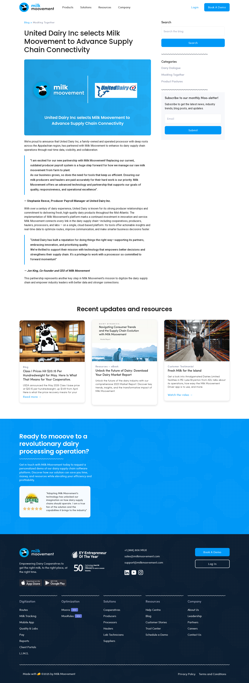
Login (195, 7)
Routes (23, 610)
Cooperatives (111, 610)
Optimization (70, 601)
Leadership (195, 616)
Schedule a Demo (157, 634)
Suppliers (109, 641)
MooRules (67, 616)
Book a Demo (217, 7)
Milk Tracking (27, 616)
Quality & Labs (28, 628)
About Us (193, 610)
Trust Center (153, 628)
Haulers (108, 628)
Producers (109, 616)
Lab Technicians (113, 634)
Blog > (28, 22)
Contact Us (194, 634)
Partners (193, 622)
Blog (148, 616)
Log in (212, 564)
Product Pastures (172, 81)
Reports (24, 641)
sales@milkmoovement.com (142, 556)
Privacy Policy (186, 674)
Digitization (27, 601)
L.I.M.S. (24, 653)
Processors (110, 622)
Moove (65, 610)
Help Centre (153, 610)
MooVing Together (172, 74)
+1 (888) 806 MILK (135, 550)
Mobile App (26, 622)
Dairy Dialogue (171, 68)
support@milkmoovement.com (143, 562)
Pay (21, 634)
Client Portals (27, 647)
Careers (193, 628)
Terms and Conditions (212, 674)
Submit (193, 130)
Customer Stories (156, 622)
